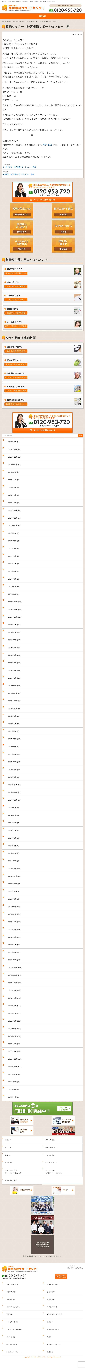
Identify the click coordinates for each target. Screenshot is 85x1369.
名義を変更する (52, 1307)
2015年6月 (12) (14, 739)
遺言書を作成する (53, 1329)
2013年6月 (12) (14, 922)
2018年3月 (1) (14, 503)
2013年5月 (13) (14, 929)
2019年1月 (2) (14, 442)
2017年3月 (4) (14, 579)
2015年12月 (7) (14, 693)
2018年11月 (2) (14, 457)
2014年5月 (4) (14, 838)
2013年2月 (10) (14, 952)
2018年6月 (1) (14, 487)
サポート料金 (11, 1337)
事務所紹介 (51, 1299)
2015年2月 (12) (14, 769)
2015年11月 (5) (14, 701)
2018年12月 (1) (14, 449)
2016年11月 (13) (15, 609)
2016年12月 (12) (15, 602)
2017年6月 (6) (14, 556)
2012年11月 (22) (15, 975)
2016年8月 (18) (14, 632)
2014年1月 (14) (14, 868)
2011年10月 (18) (15, 1074)
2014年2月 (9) (14, 861)
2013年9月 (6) (14, 899)
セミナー (8, 1147)
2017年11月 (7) (14, 518)
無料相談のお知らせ (53, 1344)
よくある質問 (50, 1155)
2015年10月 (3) (14, 708)
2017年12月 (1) (14, 510)
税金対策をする (12, 1344)
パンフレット (54, 1172)
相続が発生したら (12, 1284)
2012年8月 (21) (14, 998)
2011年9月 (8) (14, 1082)
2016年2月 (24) (14, 678)
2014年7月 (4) (14, 823)
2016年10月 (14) (15, 617)
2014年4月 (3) (14, 846)
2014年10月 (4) (14, 800)
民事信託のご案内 (13, 1172)
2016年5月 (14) (14, 655)
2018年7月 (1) (14, 480)
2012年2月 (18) (14, 1044)
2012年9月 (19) (14, 990)
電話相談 (50, 1352)
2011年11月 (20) (15, 1067)
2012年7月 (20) (14, 1006)
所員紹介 (10, 1314)
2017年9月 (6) (14, 533)
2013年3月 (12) (14, 945)
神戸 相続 (47, 145)
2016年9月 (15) (14, 625)
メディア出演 (50, 1140)
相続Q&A (8, 1155)
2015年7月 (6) (14, 731)
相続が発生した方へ (13, 1307)
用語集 (49, 1337)
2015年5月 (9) (14, 746)
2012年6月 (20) (14, 1013)
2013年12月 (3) (14, 876)
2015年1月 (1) (14, 777)
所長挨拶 (8, 1140)
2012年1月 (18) (14, 1051)
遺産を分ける (11, 1299)
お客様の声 (9, 1163)
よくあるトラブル (12, 1322)
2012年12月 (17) (15, 967)
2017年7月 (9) (14, 548)
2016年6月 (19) (14, 647)
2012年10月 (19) (15, 983)
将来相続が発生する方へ (55, 1314)
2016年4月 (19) (14, 663)
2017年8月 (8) (14, 541)
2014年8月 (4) (14, 815)
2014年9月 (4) (14, 807)
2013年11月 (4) (14, 884)
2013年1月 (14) (14, 960)
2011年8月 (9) (14, 1089)
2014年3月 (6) (14, 853)
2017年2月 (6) (14, 586)
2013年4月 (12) (14, 937)
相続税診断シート (51, 1163)
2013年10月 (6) (14, 891)
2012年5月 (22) (14, 1021)
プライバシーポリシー (14, 1352)
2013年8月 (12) (14, 906)
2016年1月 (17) (14, 685)
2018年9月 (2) (14, 472)
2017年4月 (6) (14, 571)
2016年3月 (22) (14, 670)
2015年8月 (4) (14, 724)
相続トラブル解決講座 (14, 1329)
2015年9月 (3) (14, 716)
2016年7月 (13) (14, 640)
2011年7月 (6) (14, 1097)
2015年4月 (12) (14, 754)
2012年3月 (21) (14, 1036)
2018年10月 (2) (14, 464)
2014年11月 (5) (14, 792)
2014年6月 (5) (14, 830)
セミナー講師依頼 (51, 1147)
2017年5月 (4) (14, 564)
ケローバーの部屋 (11, 1180)
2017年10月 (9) (14, 525)
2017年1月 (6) (14, 594)
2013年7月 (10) (14, 914)
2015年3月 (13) (14, 762)
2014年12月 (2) (14, 785)
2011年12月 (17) (15, 1059)
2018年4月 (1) (14, 495)
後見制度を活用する (53, 1284)
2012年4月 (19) (14, 1028)
